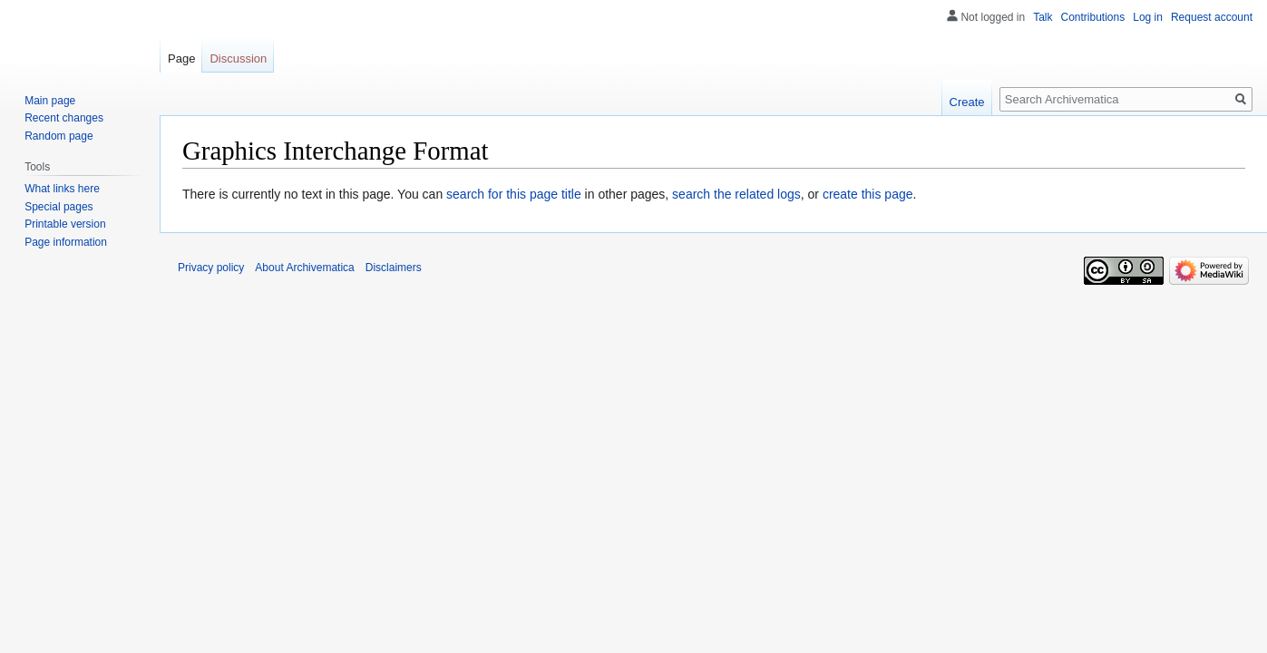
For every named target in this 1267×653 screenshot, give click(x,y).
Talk (1042, 17)
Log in (1148, 17)
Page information (65, 242)
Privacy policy (211, 267)
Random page (58, 136)
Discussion (238, 58)
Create (967, 102)
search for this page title (513, 194)
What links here (62, 188)
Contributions (1093, 17)
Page (181, 58)
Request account (1211, 17)
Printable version (64, 224)
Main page (49, 100)
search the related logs (736, 194)
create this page (868, 194)
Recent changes (63, 118)
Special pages (58, 206)
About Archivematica (304, 267)
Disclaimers (393, 267)
